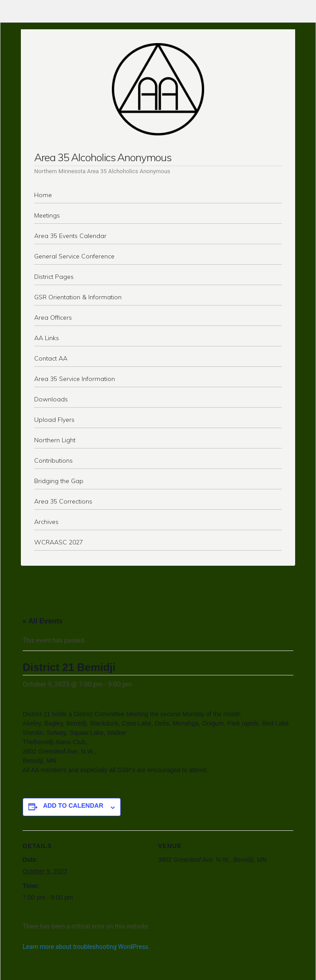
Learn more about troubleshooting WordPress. (86, 946)
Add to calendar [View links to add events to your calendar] (73, 805)
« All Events (43, 621)
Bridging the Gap (58, 481)
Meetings (47, 215)
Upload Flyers (54, 420)
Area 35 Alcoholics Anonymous (102, 157)
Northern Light (54, 440)
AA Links (46, 338)
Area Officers (53, 317)
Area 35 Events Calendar (70, 236)
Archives (46, 522)
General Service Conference (74, 256)
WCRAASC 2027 (58, 542)
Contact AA (50, 358)
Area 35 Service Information (74, 379)
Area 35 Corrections (63, 501)
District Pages (54, 277)
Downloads (51, 399)
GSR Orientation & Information (78, 297)
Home (43, 195)
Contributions (53, 460)
